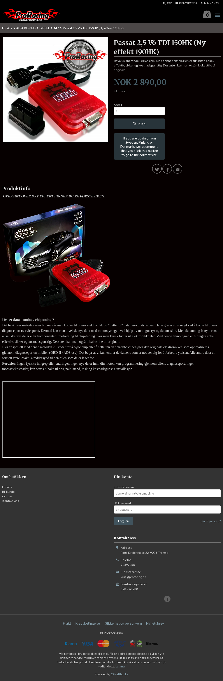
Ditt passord (122, 503)
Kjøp (139, 124)
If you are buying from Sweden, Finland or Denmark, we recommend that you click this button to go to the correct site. (139, 146)
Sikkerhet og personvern (123, 623)
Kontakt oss (10, 501)
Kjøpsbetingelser (88, 623)
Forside (7, 28)
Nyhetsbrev (155, 623)
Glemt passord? (210, 521)
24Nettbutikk (119, 674)
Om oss (7, 496)
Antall (118, 104)
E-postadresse (124, 487)
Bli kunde (8, 492)
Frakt (67, 623)
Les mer (120, 666)
